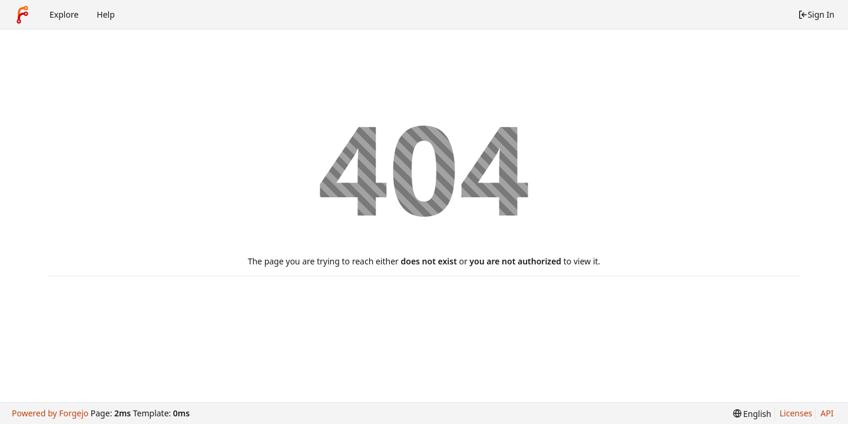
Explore (63, 14)
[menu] (752, 413)
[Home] (22, 14)
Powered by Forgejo (50, 413)
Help (106, 14)
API (826, 413)
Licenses (796, 413)
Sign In (816, 14)
